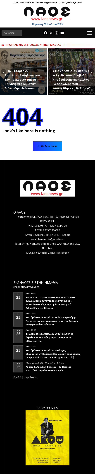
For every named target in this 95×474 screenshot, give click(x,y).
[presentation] (3, 72)
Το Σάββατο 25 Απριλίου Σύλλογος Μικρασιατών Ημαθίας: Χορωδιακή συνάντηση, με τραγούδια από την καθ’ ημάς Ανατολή (53, 354)
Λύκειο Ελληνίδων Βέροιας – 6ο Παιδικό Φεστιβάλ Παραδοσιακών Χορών (48, 368)
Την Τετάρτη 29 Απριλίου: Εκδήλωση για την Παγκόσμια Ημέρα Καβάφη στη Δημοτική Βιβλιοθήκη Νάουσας (22, 79)
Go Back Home (47, 146)
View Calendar (25, 377)
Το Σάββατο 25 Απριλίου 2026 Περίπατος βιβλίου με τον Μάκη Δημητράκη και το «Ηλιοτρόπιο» (49, 337)
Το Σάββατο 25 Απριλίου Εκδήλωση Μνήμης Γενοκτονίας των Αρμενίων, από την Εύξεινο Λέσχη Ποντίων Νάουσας (52, 321)
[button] (90, 33)
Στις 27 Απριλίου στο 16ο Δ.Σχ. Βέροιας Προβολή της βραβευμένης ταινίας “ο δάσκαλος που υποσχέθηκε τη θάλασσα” (71, 79)
